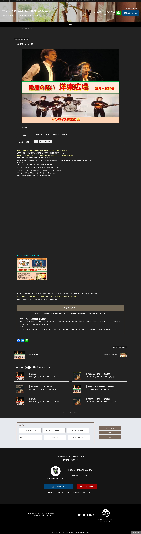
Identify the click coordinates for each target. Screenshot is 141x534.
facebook (79, 515)
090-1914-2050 (106, 12)
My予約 (109, 433)
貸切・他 (55, 437)
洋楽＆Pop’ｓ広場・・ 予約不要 (99, 374)
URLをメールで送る (105, 521)
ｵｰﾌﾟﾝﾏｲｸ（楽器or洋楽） (54, 430)
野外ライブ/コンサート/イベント (30, 437)
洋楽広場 (33, 374)
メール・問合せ (88, 486)
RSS (109, 437)
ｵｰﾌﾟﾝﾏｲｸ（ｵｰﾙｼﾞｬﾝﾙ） (30, 430)
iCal (36, 142)
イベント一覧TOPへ (109, 428)
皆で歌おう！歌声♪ (78, 430)
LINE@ (90, 515)
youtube (84, 515)
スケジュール (132, 13)
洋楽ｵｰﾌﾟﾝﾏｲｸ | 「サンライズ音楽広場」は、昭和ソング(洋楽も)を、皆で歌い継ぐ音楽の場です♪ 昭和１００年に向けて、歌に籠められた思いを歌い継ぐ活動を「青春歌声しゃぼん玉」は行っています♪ (53, 1)
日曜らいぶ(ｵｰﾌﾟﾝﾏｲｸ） (79, 437)
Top (70, 24)
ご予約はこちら (60, 486)
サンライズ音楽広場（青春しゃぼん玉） (27, 11)
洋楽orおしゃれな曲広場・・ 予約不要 (101, 386)
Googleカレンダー (45, 142)
